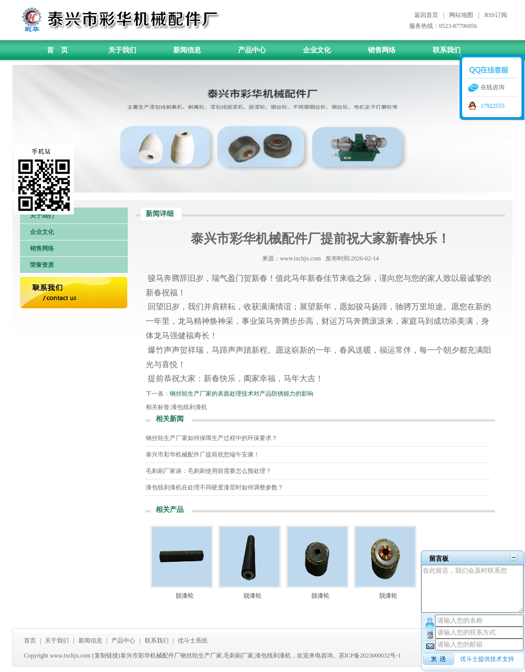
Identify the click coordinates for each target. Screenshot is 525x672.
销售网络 (382, 50)
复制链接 (106, 655)
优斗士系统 (193, 640)
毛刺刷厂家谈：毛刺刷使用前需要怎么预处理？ (208, 470)
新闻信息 (187, 50)
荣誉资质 (42, 264)
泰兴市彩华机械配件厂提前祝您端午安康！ (203, 454)
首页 (30, 640)
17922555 (493, 105)
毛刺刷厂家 (239, 655)
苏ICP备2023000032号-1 (370, 655)
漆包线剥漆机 (189, 407)
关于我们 (122, 50)
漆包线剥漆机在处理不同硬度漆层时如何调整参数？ (214, 487)
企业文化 (317, 50)
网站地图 (461, 14)
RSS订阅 (496, 14)
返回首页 (426, 14)
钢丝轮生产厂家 (201, 655)
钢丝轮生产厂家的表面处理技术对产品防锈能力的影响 (241, 393)
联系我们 (447, 50)
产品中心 (252, 50)
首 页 (57, 50)
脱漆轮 (185, 595)
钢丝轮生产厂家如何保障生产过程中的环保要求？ (211, 438)
